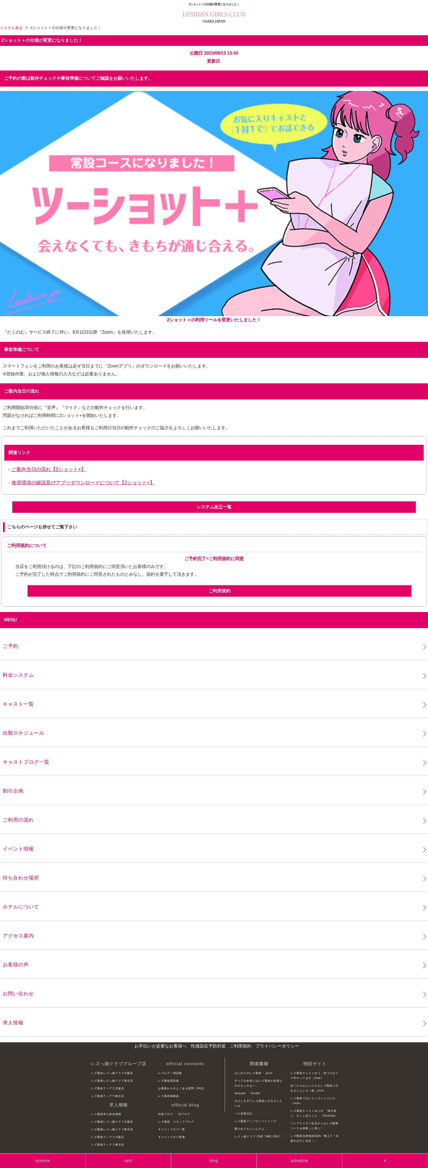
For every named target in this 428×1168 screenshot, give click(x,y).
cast (128, 1160)
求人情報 (13, 1022)
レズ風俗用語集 (168, 1080)
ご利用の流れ (18, 820)
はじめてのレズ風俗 (247, 1073)
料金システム (18, 675)
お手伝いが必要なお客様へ (160, 1046)
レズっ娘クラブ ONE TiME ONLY (257, 1136)
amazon (240, 1093)
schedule (299, 1160)
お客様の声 (16, 964)
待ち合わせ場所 (21, 878)
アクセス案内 (18, 935)
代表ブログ (165, 1114)
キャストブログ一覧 (26, 762)
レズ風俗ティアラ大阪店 (107, 1088)
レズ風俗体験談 (168, 1096)
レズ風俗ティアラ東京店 (107, 1096)
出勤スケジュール (23, 733)
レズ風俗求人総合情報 (106, 1114)
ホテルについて (21, 907)
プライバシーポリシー (277, 1046)
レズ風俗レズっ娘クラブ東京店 (112, 1080)
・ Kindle (253, 1093)
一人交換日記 (243, 1113)
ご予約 (10, 646)
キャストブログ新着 (171, 1136)
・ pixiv (266, 1073)
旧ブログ (184, 1114)
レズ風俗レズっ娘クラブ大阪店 (112, 1073)
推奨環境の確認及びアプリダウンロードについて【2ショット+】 (83, 483)
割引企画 (13, 791)
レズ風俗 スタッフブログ (176, 1121)
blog (214, 1160)
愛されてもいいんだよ (249, 1128)
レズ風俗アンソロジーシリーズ (255, 1121)
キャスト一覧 (18, 704)
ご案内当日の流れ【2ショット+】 (48, 469)
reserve (42, 1160)
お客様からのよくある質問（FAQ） (182, 1088)
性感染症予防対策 (208, 1046)
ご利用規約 (219, 591)
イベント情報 (18, 849)
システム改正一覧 (214, 507)
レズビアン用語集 (170, 1073)
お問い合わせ (18, 993)
